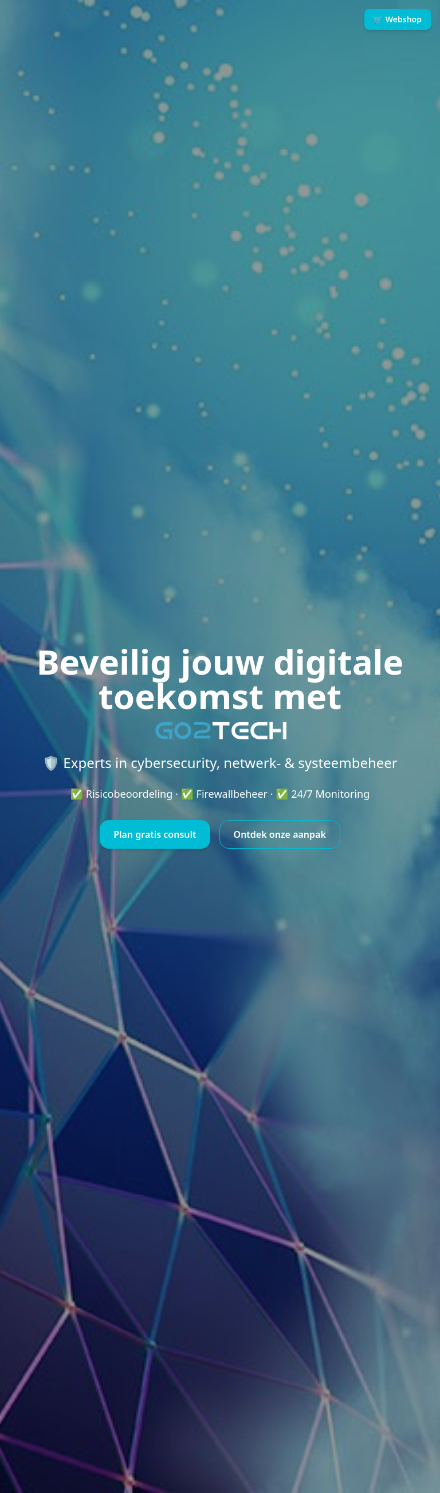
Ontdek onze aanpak (280, 834)
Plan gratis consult (154, 834)
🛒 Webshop (398, 19)
